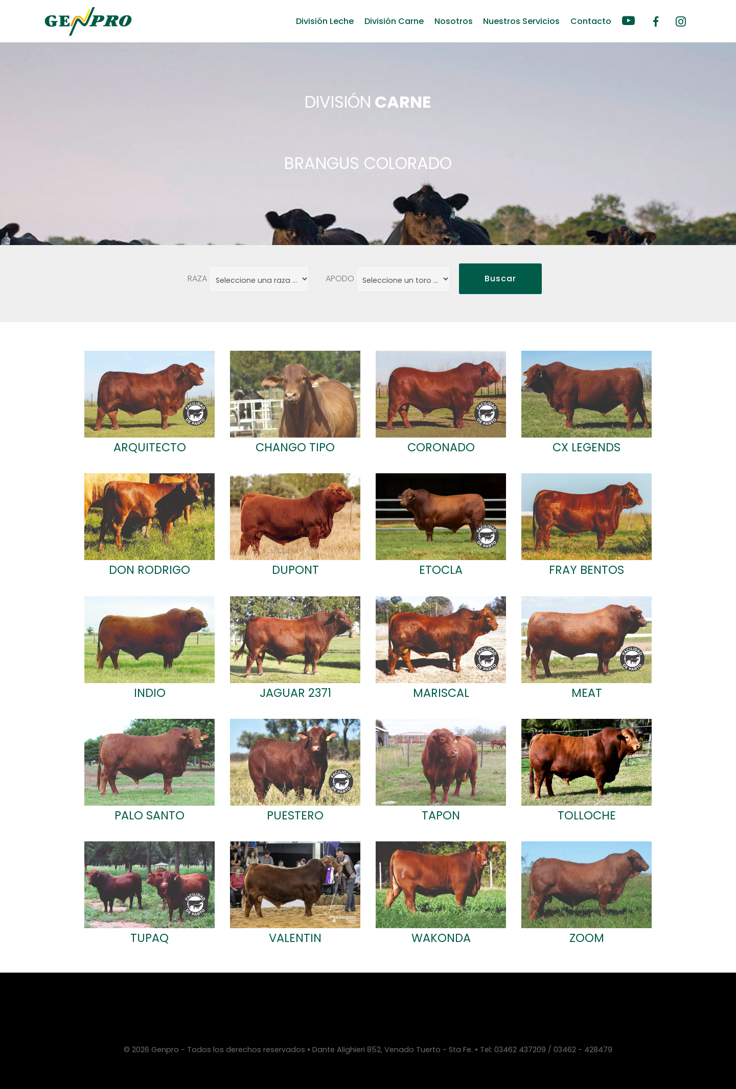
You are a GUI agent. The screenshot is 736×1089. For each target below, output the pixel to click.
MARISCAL (441, 693)
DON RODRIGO (149, 570)
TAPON (441, 815)
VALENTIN (295, 938)
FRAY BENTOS (586, 570)
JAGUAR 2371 (295, 693)
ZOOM (586, 938)
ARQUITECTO (149, 447)
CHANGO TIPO (295, 447)
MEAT (586, 693)
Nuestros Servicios (521, 21)
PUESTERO (295, 815)
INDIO (150, 693)
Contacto (590, 21)
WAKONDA (441, 938)
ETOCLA (441, 570)
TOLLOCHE (587, 815)
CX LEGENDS (586, 447)
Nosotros (453, 21)
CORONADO (441, 447)
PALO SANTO (149, 815)
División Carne (394, 21)
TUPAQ (149, 938)
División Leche (325, 21)
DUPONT (295, 570)
